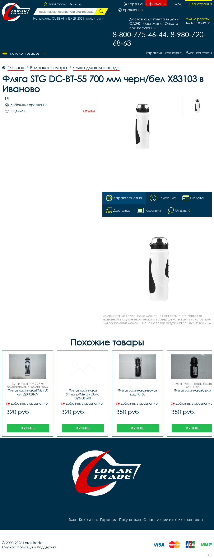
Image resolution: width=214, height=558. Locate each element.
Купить (27, 428)
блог (190, 53)
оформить (156, 3)
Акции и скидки (171, 519)
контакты (204, 53)
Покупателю (130, 519)
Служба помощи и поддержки (29, 547)
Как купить (174, 53)
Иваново (75, 4)
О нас (148, 519)
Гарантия (154, 53)
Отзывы (89, 111)
